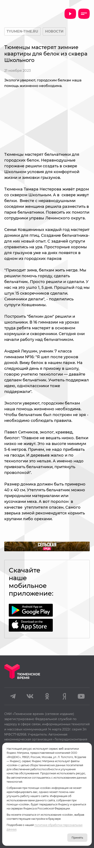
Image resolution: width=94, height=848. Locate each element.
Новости (54, 31)
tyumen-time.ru (22, 31)
